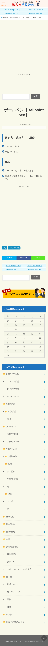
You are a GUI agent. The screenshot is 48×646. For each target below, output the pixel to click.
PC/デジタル (12, 396)
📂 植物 (8, 494)
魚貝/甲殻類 (11, 479)
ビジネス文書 (12, 389)
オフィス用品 (15, 248)
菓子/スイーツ (12, 592)
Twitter (9, 258)
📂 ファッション (10, 426)
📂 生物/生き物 (10, 449)
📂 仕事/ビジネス (11, 374)
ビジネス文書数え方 (36, 10)
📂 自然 (6, 539)
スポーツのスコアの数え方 (18, 569)
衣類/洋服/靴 (11, 434)
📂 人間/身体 (11, 456)
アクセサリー (12, 441)
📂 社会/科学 (9, 524)
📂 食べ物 (7, 577)
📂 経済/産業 (9, 532)
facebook (23, 258)
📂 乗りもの (8, 516)
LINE (38, 258)
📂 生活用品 (11, 411)
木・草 (9, 501)
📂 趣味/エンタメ (11, 547)
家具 (8, 419)
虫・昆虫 (10, 471)
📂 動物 (8, 464)
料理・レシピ (12, 584)
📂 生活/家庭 (9, 404)
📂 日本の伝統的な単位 (13, 622)
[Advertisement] (24, 45)
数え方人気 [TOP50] (12, 10)
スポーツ (10, 562)
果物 (8, 599)
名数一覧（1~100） (36, 13)
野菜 (8, 607)
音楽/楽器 (10, 554)
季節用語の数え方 (12, 13)
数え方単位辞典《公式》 (14, 641)
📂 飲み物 (7, 614)
